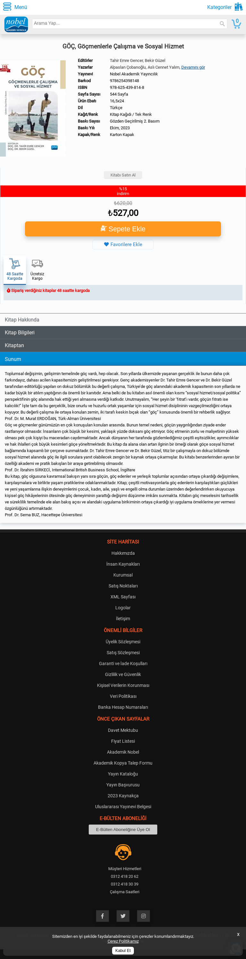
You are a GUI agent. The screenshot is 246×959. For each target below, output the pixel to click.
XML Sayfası (123, 596)
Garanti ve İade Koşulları (123, 663)
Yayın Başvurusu (123, 784)
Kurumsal (123, 575)
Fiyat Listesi (123, 741)
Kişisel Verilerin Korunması (123, 685)
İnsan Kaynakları (123, 564)
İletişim (123, 618)
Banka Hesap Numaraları (123, 707)
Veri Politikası (123, 696)
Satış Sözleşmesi (123, 652)
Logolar (123, 607)
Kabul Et (123, 950)
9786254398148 (124, 80)
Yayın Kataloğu (123, 773)
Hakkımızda (123, 553)
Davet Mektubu (123, 730)
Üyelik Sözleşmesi (123, 641)
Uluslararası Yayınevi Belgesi (123, 806)
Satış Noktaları (123, 585)
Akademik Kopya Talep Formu (123, 763)
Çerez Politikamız (123, 941)
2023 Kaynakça (123, 795)
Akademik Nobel (123, 752)
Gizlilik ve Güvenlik (123, 674)
